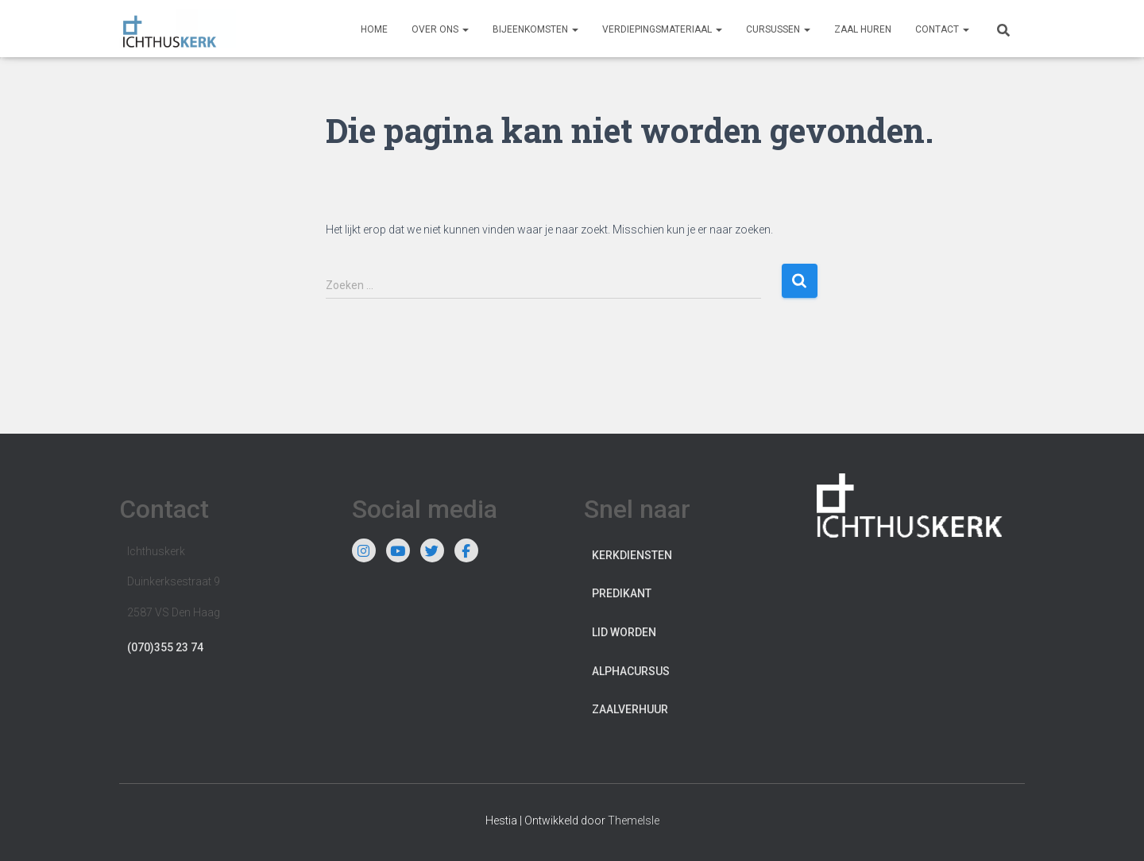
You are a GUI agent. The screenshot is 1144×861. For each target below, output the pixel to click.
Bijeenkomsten (535, 29)
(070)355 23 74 (165, 647)
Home (374, 29)
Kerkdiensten (632, 555)
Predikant (621, 593)
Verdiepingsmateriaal (662, 29)
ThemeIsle (633, 820)
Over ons (440, 29)
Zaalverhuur (630, 709)
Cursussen (778, 29)
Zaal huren (862, 29)
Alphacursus (631, 671)
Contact (942, 29)
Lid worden (624, 632)
